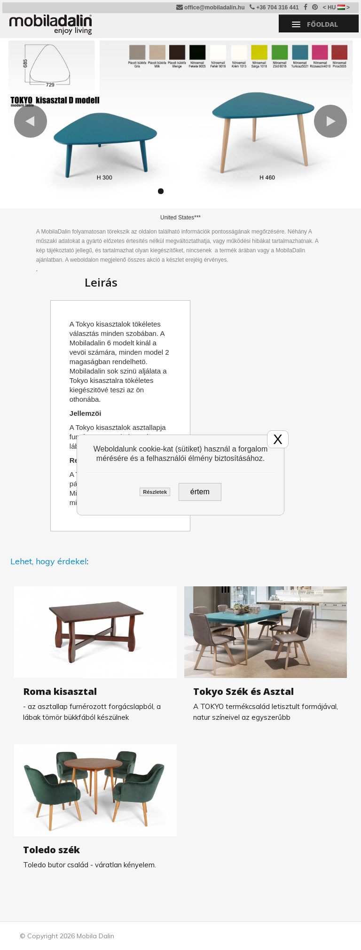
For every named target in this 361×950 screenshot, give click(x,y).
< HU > (336, 7)
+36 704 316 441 (274, 7)
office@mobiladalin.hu (210, 7)
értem (200, 492)
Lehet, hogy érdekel (48, 561)
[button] (30, 121)
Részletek (155, 492)
